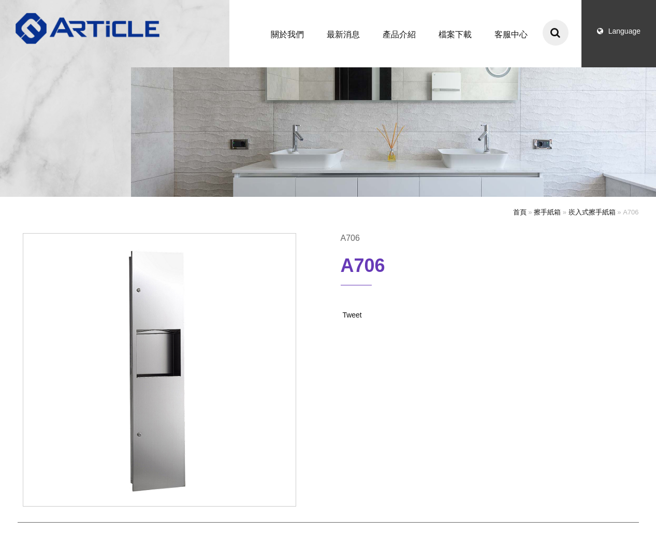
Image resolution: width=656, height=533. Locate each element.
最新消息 (343, 34)
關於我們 (287, 34)
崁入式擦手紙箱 (592, 212)
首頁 (520, 212)
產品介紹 (399, 34)
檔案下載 (455, 34)
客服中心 (511, 34)
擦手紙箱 (547, 212)
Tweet (351, 315)
